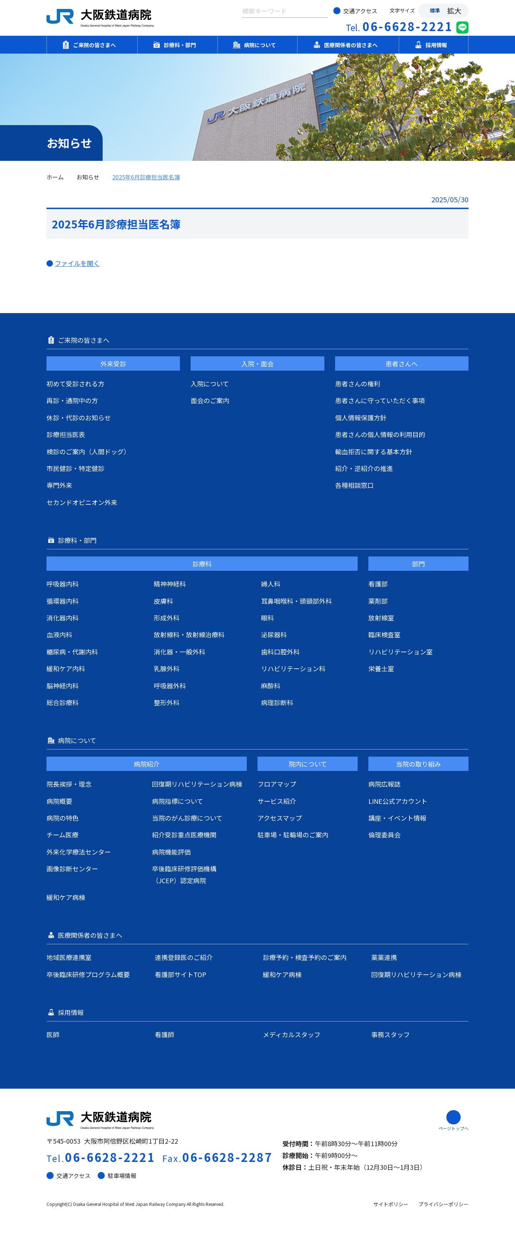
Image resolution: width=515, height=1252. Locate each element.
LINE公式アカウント (397, 801)
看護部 (378, 583)
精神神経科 (170, 583)
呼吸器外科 (170, 685)
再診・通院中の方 (72, 400)
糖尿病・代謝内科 (72, 651)
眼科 (267, 617)
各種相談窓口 (354, 485)
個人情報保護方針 (361, 417)
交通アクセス (355, 10)
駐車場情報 (117, 1175)
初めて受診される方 (75, 383)
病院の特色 (62, 817)
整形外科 (167, 702)
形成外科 (167, 617)
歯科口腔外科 (280, 651)
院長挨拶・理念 (69, 783)
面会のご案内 (210, 400)
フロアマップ (277, 783)
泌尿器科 (274, 634)
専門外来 (59, 485)
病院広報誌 (384, 783)
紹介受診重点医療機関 (184, 834)
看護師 (164, 1034)
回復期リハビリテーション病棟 (197, 783)
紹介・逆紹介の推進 (364, 468)
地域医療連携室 (69, 957)
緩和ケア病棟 (65, 897)
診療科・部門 (177, 45)
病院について (257, 45)
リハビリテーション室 (400, 651)
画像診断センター (72, 868)
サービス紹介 (277, 801)
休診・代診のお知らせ (78, 417)
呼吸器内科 (62, 583)
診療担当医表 (65, 434)
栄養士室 (381, 668)
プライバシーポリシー (443, 1204)
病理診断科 (277, 702)
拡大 (454, 10)
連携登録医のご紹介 (184, 957)
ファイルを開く (81, 263)
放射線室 (381, 617)
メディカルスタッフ (291, 1034)
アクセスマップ (280, 817)
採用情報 (433, 45)
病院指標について (177, 801)
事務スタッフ (390, 1034)
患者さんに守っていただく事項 (380, 400)
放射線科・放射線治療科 (189, 634)
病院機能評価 (171, 851)
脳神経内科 (62, 685)
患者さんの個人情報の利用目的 (380, 434)
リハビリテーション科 (293, 668)
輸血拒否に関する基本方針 (373, 451)
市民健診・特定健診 (75, 468)
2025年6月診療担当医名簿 (146, 177)
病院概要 (59, 801)
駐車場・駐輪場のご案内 (293, 834)
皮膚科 (163, 600)
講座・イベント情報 (397, 817)
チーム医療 (62, 834)
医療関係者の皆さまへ (348, 45)
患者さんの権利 (357, 383)
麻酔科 (270, 685)
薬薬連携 (384, 957)
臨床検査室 (384, 634)
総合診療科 (62, 702)
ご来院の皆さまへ (92, 45)
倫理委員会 (384, 834)
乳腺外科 (167, 668)
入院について (210, 383)
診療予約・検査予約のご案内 (305, 957)
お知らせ (88, 177)
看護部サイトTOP (180, 974)
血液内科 (59, 634)
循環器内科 (62, 600)
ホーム (55, 177)
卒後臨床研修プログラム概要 (88, 974)
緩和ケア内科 (65, 668)
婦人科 (270, 583)
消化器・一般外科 (179, 651)
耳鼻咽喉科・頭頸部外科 (296, 600)
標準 (435, 10)
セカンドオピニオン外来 (81, 502)
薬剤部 (378, 600)
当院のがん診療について (187, 817)
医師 (52, 1034)
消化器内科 (62, 617)
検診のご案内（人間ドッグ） (88, 451)
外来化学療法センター (78, 851)
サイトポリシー (390, 1204)
